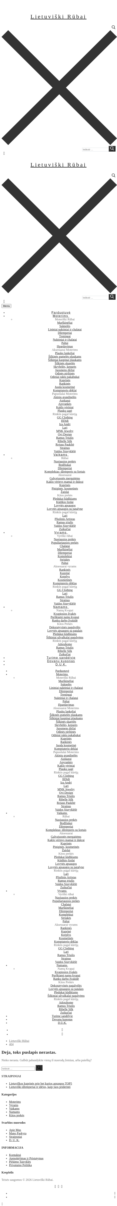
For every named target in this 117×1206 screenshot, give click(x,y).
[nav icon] (6, 306)
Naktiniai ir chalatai (65, 339)
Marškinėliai (64, 322)
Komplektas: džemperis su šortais (65, 471)
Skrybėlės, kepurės (64, 366)
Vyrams (13, 1105)
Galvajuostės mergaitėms (65, 478)
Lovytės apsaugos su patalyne (65, 508)
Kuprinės (64, 380)
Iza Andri (65, 424)
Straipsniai (15, 1136)
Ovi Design (65, 434)
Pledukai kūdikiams (65, 498)
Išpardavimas (65, 346)
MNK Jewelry (64, 431)
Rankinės (65, 383)
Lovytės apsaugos (64, 505)
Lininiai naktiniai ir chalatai (65, 329)
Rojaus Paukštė (64, 444)
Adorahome (65, 644)
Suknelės (64, 326)
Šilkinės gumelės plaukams (64, 356)
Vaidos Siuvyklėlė (65, 451)
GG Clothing (65, 417)
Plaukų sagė (65, 410)
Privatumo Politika (20, 1165)
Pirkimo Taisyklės (20, 1161)
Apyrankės (64, 404)
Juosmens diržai (65, 370)
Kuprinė (65, 573)
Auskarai (64, 400)
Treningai (65, 336)
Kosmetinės (65, 579)
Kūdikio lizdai (65, 502)
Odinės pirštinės (65, 373)
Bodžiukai (65, 464)
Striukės (65, 559)
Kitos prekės (16, 1115)
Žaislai (65, 491)
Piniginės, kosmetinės (65, 488)
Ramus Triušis (64, 437)
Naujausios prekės (65, 461)
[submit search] (112, 149)
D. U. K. (14, 1140)
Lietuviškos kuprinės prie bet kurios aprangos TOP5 (40, 1083)
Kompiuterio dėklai (65, 390)
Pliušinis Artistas (65, 519)
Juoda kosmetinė (65, 387)
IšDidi (65, 420)
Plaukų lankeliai (65, 353)
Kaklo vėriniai (65, 407)
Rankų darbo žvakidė (65, 620)
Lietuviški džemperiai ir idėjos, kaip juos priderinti (40, 1087)
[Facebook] (62, 1030)
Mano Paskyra (17, 1133)
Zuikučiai (65, 529)
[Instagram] (62, 1034)
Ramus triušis (65, 522)
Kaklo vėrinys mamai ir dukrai (64, 481)
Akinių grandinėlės (64, 397)
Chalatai (65, 546)
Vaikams (14, 1108)
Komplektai (65, 556)
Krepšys (65, 576)
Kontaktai (15, 1155)
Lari (64, 427)
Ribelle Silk (65, 441)
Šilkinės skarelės (65, 363)
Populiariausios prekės (64, 542)
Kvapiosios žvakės (65, 613)
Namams (14, 1112)
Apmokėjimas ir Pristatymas (26, 1158)
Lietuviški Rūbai (59, 16)
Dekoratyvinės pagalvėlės (64, 627)
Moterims (15, 1101)
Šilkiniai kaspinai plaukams (65, 360)
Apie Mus (15, 1130)
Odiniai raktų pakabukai (64, 376)
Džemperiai (65, 332)
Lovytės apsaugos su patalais (64, 630)
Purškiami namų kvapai (65, 617)
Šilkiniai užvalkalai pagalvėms (64, 637)
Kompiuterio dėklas (65, 583)
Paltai (64, 343)
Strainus (65, 448)
